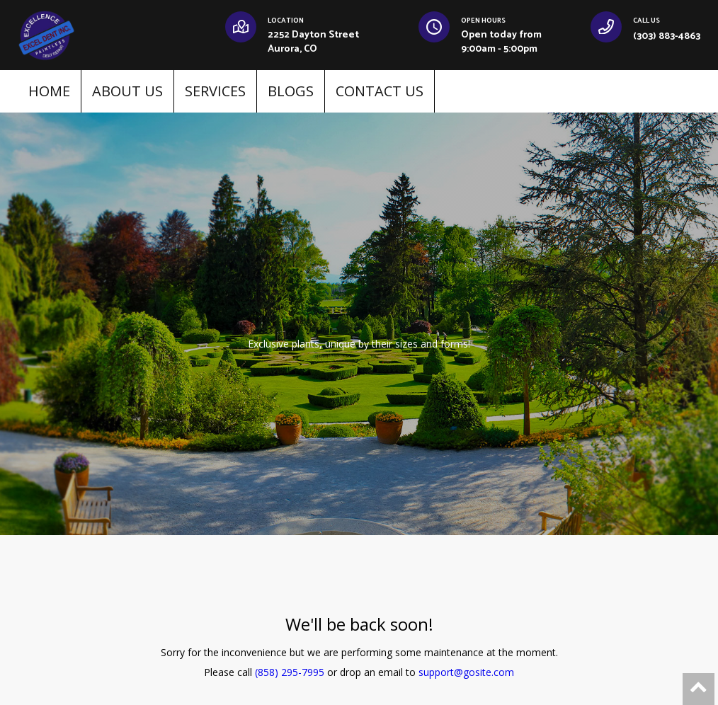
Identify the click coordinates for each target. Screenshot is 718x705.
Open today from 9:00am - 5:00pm (501, 42)
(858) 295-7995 (289, 672)
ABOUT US (127, 91)
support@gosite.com (466, 672)
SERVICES (215, 91)
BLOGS (291, 91)
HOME (49, 91)
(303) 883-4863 (666, 36)
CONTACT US (379, 91)
